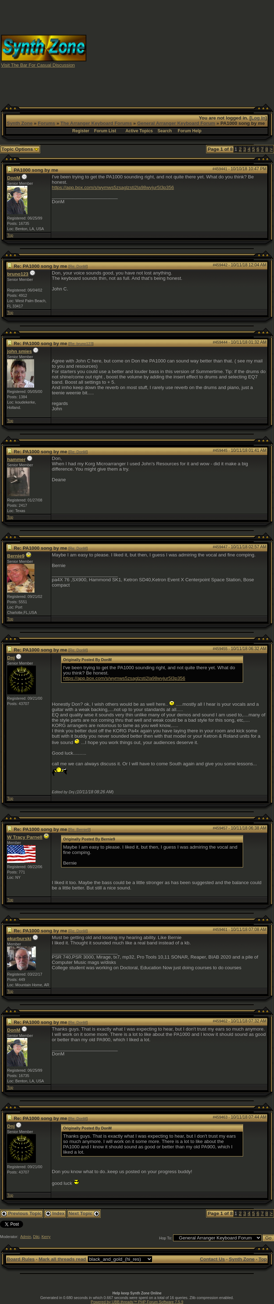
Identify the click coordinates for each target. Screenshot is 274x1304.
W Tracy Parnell (24, 837)
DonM (13, 178)
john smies (19, 351)
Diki (36, 1236)
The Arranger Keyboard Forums (96, 123)
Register (80, 130)
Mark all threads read (62, 1259)
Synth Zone (20, 123)
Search (164, 130)
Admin (25, 1236)
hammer (16, 459)
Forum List (105, 130)
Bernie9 (16, 556)
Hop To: (165, 1238)
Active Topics (139, 130)
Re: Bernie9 (80, 829)
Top (10, 235)
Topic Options (20, 149)
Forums (46, 123)
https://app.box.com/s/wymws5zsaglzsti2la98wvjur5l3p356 (113, 187)
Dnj (11, 657)
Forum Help (190, 130)
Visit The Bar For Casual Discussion (38, 65)
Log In (258, 118)
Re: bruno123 (81, 344)
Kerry (46, 1236)
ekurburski (19, 938)
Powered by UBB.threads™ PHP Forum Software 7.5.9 (137, 1302)
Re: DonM (78, 266)
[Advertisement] (180, 50)
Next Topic (84, 1213)
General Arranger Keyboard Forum (176, 123)
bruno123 (17, 274)
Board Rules (21, 1259)
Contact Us (212, 1259)
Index (55, 1213)
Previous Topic (21, 1213)
